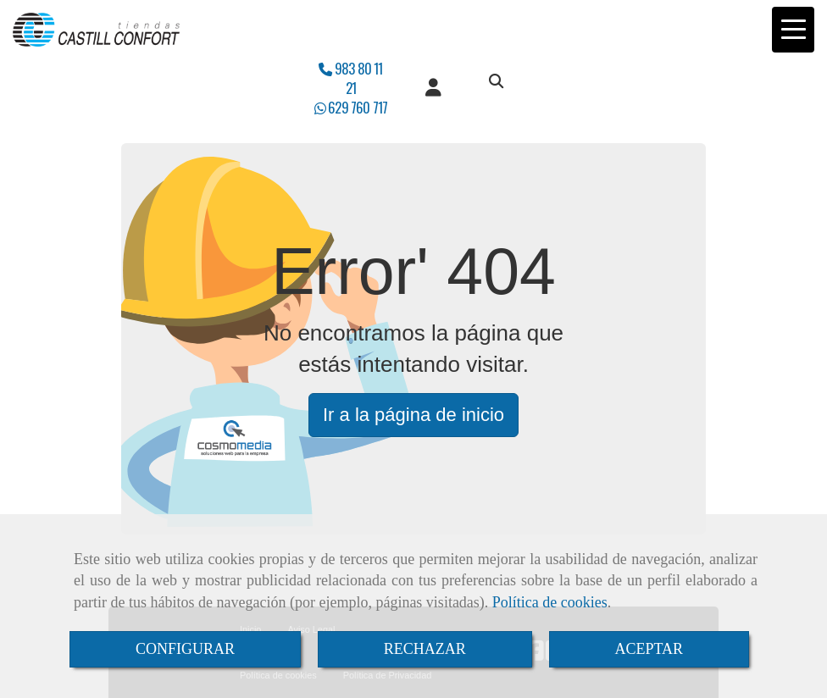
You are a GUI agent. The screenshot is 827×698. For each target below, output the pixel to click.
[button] (433, 88)
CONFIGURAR (185, 648)
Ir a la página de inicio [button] (413, 414)
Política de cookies (550, 602)
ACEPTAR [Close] (649, 648)
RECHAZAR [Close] (425, 648)
